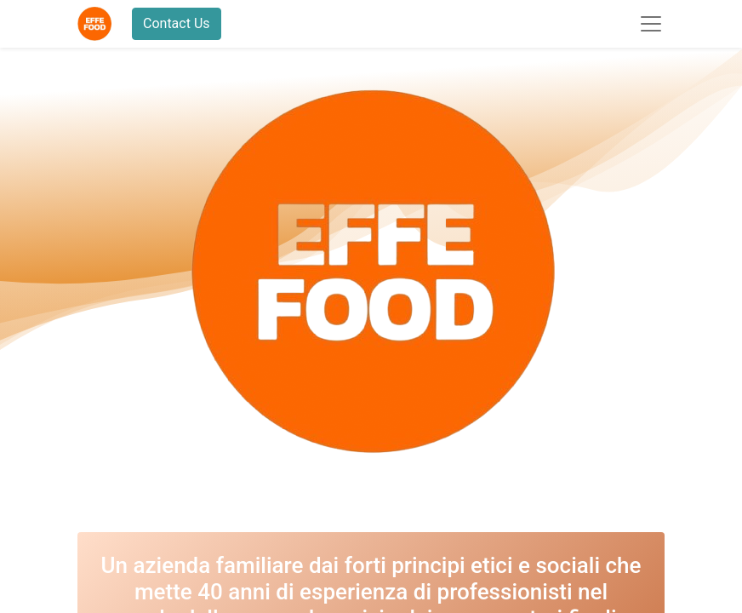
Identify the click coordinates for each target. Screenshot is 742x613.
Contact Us (176, 23)
